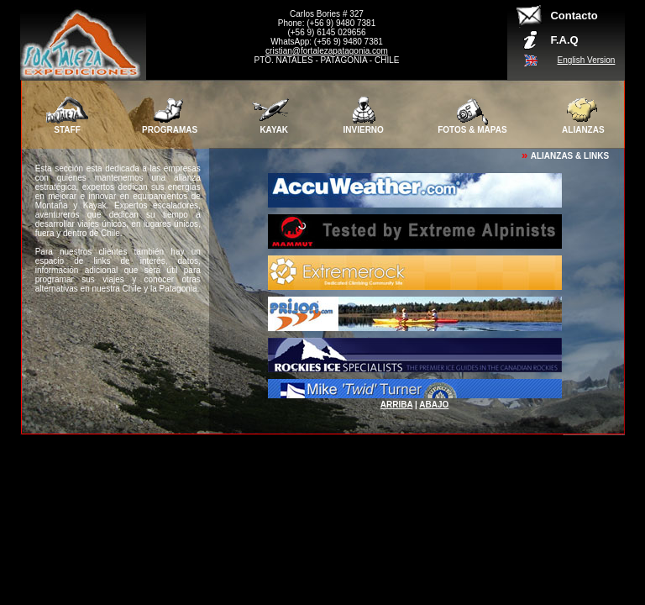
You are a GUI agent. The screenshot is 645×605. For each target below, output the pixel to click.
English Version (586, 60)
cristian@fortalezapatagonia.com (326, 50)
